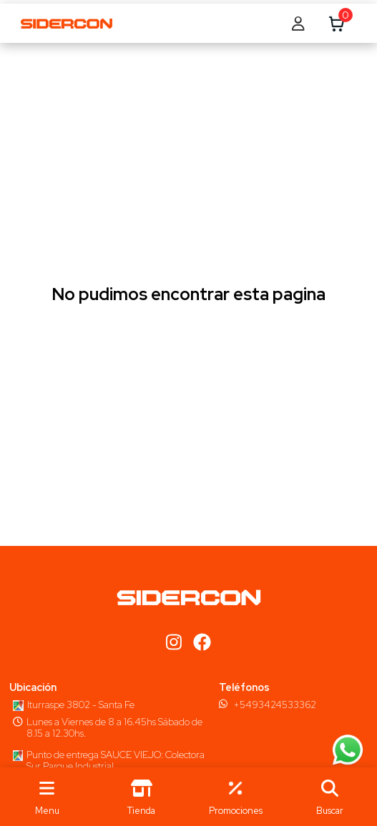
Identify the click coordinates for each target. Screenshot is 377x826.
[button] (330, 796)
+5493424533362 (274, 704)
